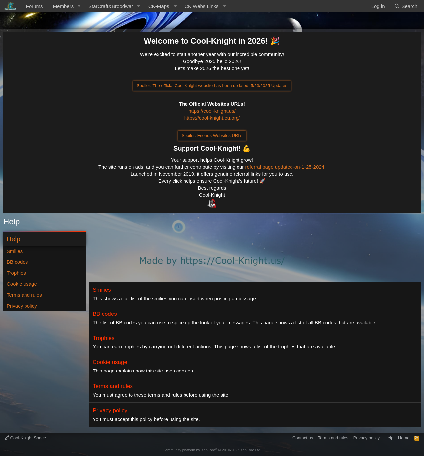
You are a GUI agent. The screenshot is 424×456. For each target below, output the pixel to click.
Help (389, 437)
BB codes (17, 262)
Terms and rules (24, 295)
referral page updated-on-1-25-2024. (285, 167)
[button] (78, 6)
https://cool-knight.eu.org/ (212, 118)
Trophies (16, 273)
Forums (34, 6)
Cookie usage (22, 284)
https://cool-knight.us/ (212, 111)
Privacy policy (22, 306)
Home (404, 437)
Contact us (302, 437)
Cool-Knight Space (25, 437)
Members (63, 6)
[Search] (406, 6)
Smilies (15, 251)
